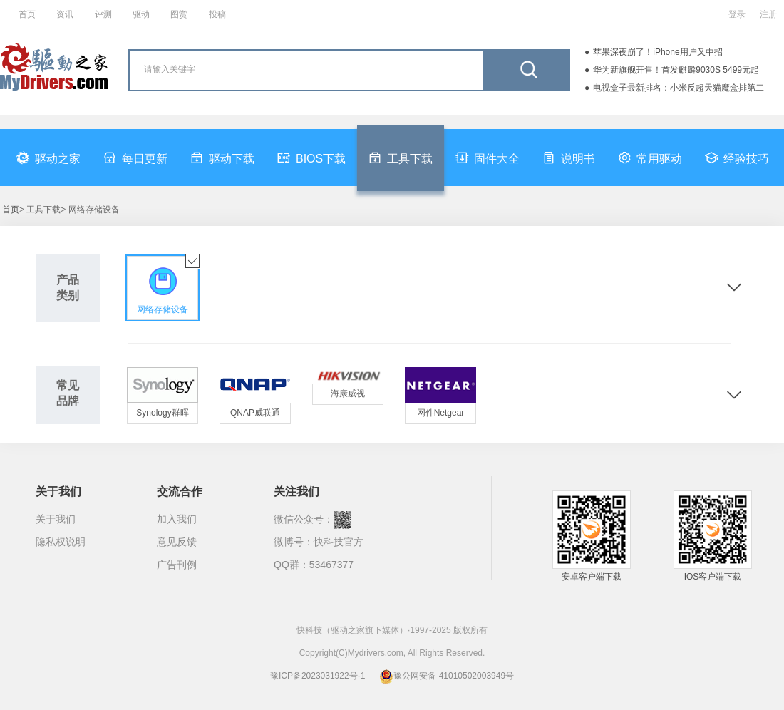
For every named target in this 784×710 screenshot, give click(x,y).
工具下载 (400, 157)
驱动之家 (48, 157)
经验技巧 (737, 157)
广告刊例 (177, 564)
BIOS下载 (311, 157)
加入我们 (177, 519)
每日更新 (135, 157)
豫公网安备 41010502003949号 (446, 676)
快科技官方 (338, 541)
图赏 (178, 14)
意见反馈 (177, 541)
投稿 (217, 14)
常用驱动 (650, 157)
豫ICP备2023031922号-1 (317, 676)
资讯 (64, 14)
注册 (768, 14)
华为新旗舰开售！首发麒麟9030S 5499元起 (676, 70)
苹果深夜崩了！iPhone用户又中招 (657, 52)
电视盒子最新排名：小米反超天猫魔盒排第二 (678, 88)
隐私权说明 (61, 541)
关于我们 (56, 519)
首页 (27, 14)
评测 (103, 14)
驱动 (141, 14)
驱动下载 (222, 157)
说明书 (568, 157)
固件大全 (487, 157)
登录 (737, 14)
